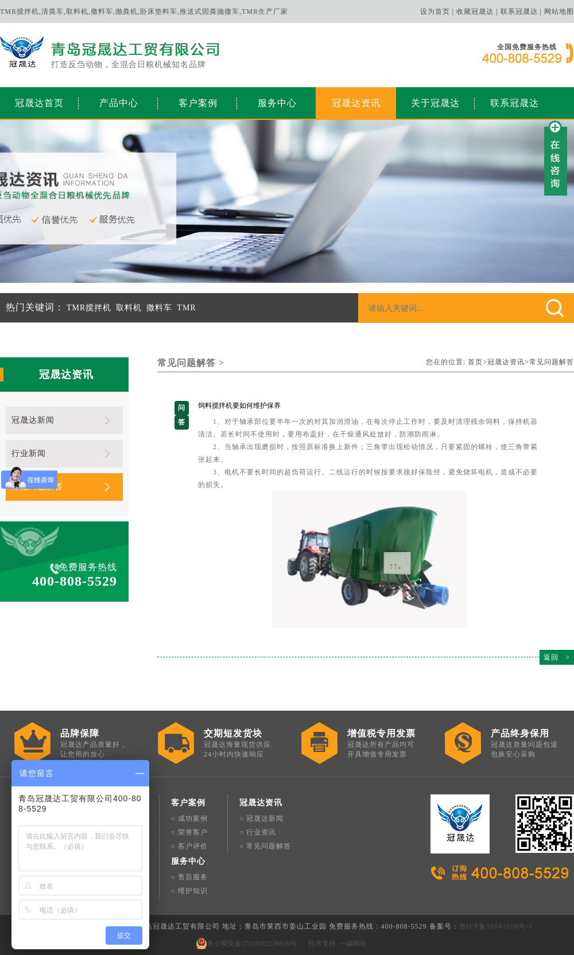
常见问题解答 (551, 362)
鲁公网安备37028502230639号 (252, 944)
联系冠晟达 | (521, 11)
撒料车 (159, 307)
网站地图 (559, 11)
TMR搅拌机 (89, 307)
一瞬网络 (353, 944)
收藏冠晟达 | (477, 11)
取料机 (129, 307)
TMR (186, 307)
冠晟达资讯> (508, 362)
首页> (477, 362)
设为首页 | (437, 11)
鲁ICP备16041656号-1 (496, 926)
